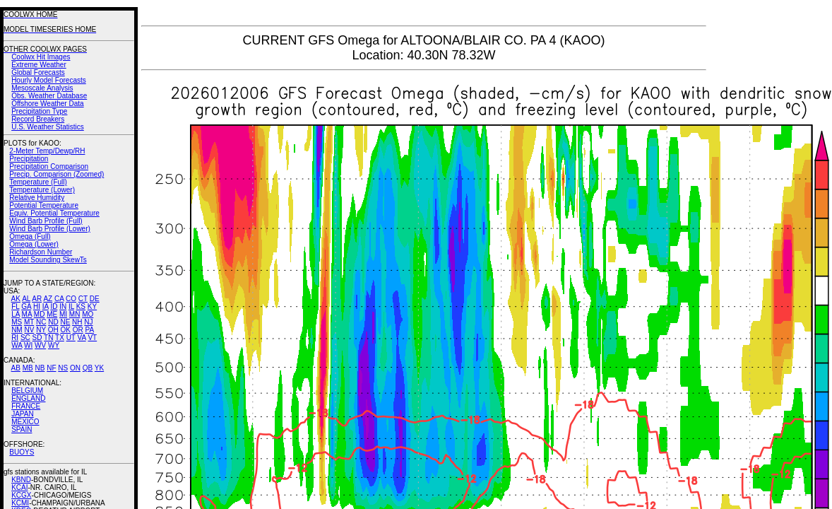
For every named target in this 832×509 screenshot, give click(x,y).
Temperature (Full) (38, 182)
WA (16, 345)
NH (77, 322)
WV (40, 345)
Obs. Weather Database (49, 96)
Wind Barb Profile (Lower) (49, 229)
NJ (88, 322)
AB (15, 368)
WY (53, 345)
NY (41, 330)
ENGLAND (28, 398)
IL (71, 306)
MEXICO (25, 422)
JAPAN (22, 414)
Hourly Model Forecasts (48, 80)
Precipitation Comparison (48, 166)
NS (63, 368)
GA (26, 306)
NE (65, 322)
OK (65, 330)
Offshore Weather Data (47, 103)
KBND (21, 480)
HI (36, 306)
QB (88, 368)
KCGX (21, 495)
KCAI (19, 487)
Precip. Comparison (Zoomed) (56, 174)
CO (71, 299)
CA (59, 299)
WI (28, 345)
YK (99, 368)
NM (17, 330)
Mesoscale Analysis (42, 88)
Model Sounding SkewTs (48, 260)
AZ (47, 299)
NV (29, 330)
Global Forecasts (38, 72)
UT (71, 337)
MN (75, 314)
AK (15, 299)
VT (92, 337)
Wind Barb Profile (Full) (45, 221)
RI (14, 337)
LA (15, 314)
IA (45, 306)
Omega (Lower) (33, 244)
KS (80, 306)
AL (26, 299)
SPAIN (21, 429)
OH (53, 330)
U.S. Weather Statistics (47, 127)
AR (37, 299)
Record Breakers (37, 119)
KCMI (20, 503)
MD (39, 314)
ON (75, 368)
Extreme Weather (38, 65)
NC (41, 322)
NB (39, 368)
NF (51, 368)
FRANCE (25, 406)
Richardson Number (40, 252)
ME (52, 314)
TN (48, 337)
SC (25, 337)
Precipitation (28, 159)
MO (87, 314)
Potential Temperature (43, 205)
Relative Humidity (36, 197)
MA (27, 314)
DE (95, 299)
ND (53, 322)
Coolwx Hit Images (40, 57)
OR (78, 330)
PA (89, 330)
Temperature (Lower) (42, 190)
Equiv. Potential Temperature (54, 213)
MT (29, 322)
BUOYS (21, 452)
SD (37, 337)
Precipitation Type (39, 111)
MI (63, 314)
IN (62, 306)
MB (28, 368)
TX (59, 337)
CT (83, 299)
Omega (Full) (29, 236)
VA (82, 337)
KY (92, 306)
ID (53, 306)
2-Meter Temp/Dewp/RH (47, 151)
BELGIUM (27, 390)
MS (16, 322)
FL (15, 306)
